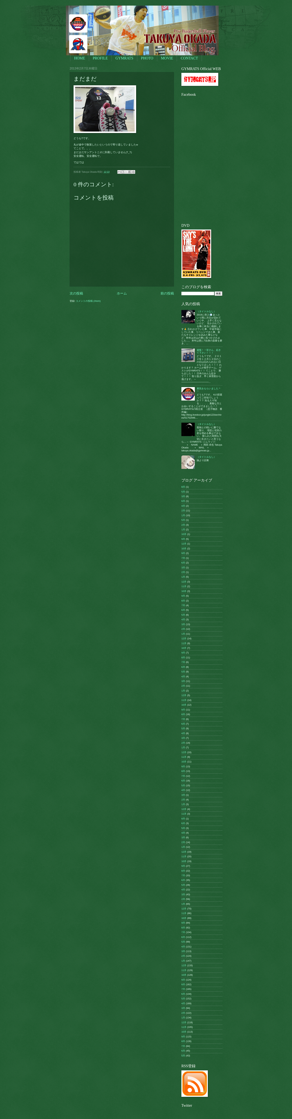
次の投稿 (76, 293)
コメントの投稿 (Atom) (88, 301)
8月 (183, 486)
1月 (183, 515)
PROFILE (100, 58)
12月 (183, 543)
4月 (183, 505)
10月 (183, 534)
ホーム (122, 293)
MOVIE (167, 58)
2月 (183, 510)
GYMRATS (124, 58)
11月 (183, 586)
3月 (183, 496)
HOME (79, 58)
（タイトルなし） (206, 311)
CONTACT (189, 58)
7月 (183, 558)
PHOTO (147, 58)
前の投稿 (167, 293)
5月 (183, 491)
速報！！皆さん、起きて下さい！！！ (209, 351)
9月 (183, 539)
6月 (183, 501)
